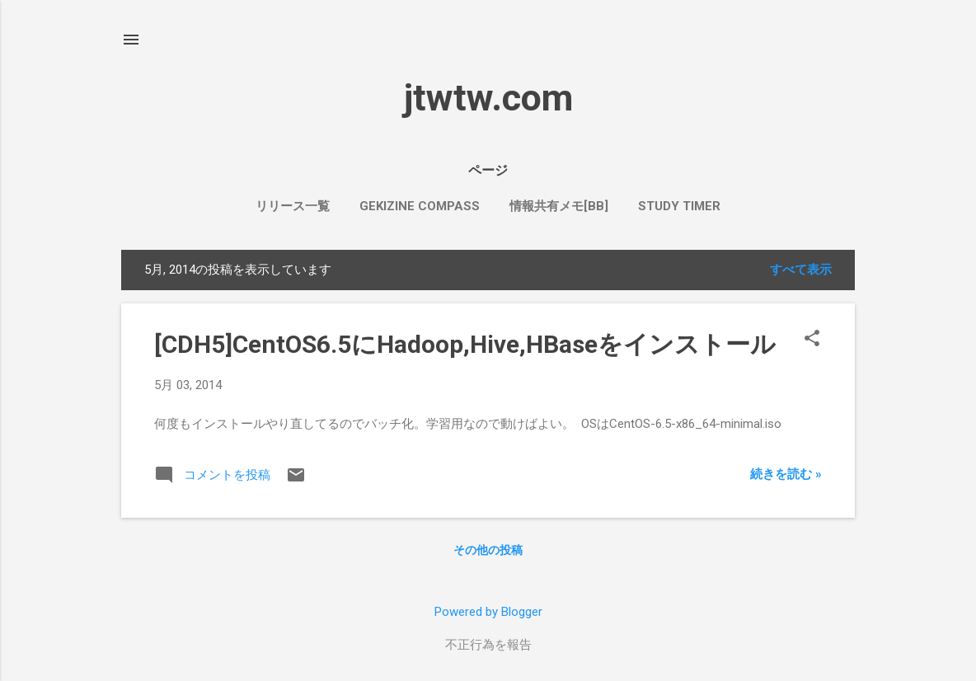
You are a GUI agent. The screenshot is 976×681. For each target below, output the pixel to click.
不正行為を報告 (488, 644)
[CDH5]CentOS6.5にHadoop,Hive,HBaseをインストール (465, 344)
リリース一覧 (293, 206)
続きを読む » (786, 474)
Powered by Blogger (488, 611)
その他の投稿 (488, 550)
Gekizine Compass (419, 206)
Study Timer (679, 206)
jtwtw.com (488, 98)
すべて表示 (801, 269)
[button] (812, 339)
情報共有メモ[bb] (558, 206)
